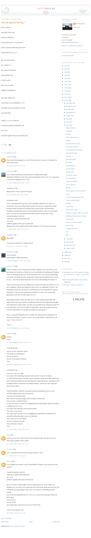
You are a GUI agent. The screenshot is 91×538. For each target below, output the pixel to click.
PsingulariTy (11, 252)
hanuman (14, 52)
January (69, 248)
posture (22, 103)
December (69, 103)
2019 (66, 72)
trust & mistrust (71, 184)
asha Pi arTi (10, 266)
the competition (71, 178)
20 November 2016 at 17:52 (19, 364)
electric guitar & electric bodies (76, 191)
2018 (66, 75)
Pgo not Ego (70, 225)
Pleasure (68, 188)
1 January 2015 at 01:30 (17, 229)
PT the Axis (80, 23)
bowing (14, 42)
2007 (66, 258)
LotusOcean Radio (72, 228)
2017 (66, 78)
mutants (68, 140)
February (69, 245)
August (68, 116)
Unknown (10, 157)
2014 (66, 88)
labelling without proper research (76, 216)
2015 (66, 85)
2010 (66, 100)
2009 (66, 252)
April (68, 239)
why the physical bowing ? (13, 22)
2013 (66, 91)
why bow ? (69, 156)
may (67, 235)
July (67, 119)
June (68, 122)
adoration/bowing (71, 153)
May (68, 125)
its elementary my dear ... (74, 143)
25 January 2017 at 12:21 (18, 444)
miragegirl (10, 235)
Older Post (56, 522)
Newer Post (4, 522)
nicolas (9, 461)
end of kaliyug (70, 166)
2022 (66, 66)
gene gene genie (71, 159)
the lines (68, 134)
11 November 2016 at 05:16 (19, 342)
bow (10, 65)
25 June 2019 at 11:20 (16, 513)
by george (69, 131)
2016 (66, 81)
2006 (66, 261)
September (69, 112)
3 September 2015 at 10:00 (19, 261)
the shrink (69, 162)
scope (67, 194)
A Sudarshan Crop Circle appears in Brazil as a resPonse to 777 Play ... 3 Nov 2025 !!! (75, 274)
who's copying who (72, 137)
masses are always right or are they (77, 213)
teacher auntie (70, 169)
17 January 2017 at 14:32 (18, 429)
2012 (66, 94)
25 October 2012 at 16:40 (18, 183)
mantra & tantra (71, 128)
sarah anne (10, 171)
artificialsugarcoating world (74, 197)
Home (31, 522)
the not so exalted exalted (74, 222)
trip (67, 232)
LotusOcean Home (68, 55)
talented (68, 203)
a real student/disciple (72, 200)
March (68, 242)
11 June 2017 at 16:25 (16, 456)
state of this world (71, 210)
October (69, 109)
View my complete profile (72, 45)
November (69, 106)
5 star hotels (69, 206)
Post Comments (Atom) (17, 526)
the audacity (69, 219)
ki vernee (9, 449)
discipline (9, 120)
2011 (66, 97)
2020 (66, 69)
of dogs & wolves (71, 175)
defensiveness (70, 172)
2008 (66, 255)
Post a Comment (6, 518)
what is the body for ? (72, 147)
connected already (71, 181)
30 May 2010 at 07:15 (16, 166)
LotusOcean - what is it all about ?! (73, 285)
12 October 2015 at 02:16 (18, 328)
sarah (8, 435)
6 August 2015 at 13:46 (17, 246)
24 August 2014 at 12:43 (17, 195)
